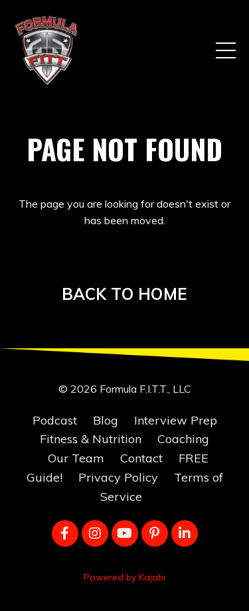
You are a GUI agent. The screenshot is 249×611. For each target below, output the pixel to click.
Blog (105, 420)
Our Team (76, 458)
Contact (141, 458)
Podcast (55, 420)
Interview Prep (175, 420)
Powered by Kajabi (124, 577)
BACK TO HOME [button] (124, 294)
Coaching (183, 438)
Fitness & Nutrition (90, 438)
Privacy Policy (118, 477)
